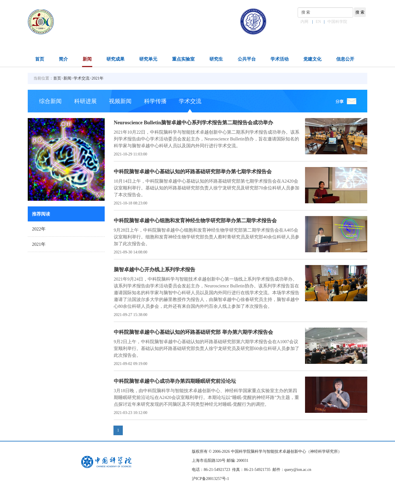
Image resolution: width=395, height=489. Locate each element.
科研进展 (85, 101)
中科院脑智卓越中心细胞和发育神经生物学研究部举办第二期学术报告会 (195, 220)
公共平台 (247, 59)
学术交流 (81, 78)
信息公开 (345, 59)
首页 (39, 59)
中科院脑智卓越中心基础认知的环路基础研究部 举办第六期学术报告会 (193, 332)
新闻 (87, 59)
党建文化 (312, 59)
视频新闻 (120, 101)
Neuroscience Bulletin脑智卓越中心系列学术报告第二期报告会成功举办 (193, 122)
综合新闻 (50, 101)
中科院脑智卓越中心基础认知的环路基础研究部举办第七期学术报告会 (193, 171)
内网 (304, 22)
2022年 (39, 229)
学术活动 (280, 59)
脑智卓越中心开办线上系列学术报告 (154, 269)
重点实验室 (183, 59)
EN (318, 22)
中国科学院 (337, 22)
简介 (63, 59)
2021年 (98, 78)
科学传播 (155, 101)
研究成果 (115, 59)
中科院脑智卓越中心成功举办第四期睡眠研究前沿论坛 (175, 381)
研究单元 (148, 59)
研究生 (216, 59)
